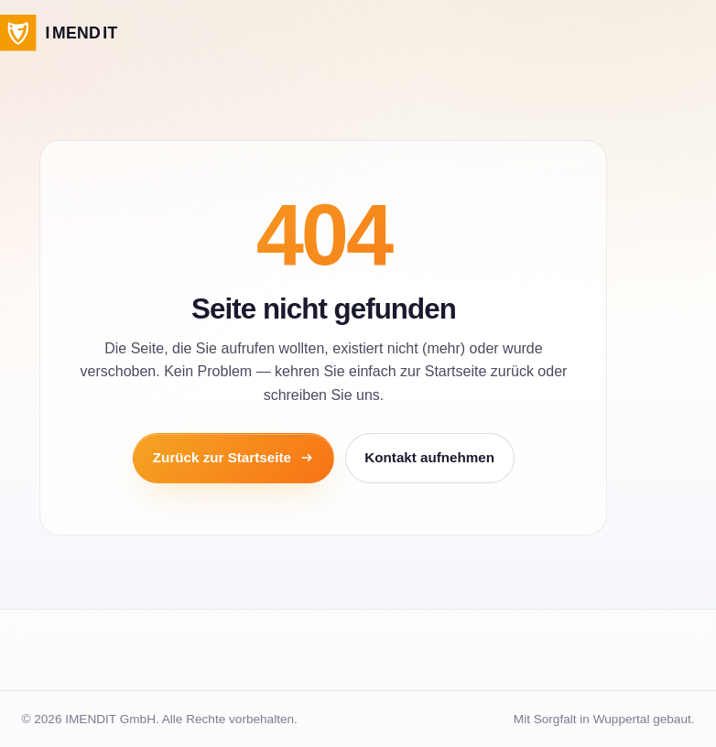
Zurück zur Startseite (233, 457)
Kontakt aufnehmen (429, 457)
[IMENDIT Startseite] (59, 33)
